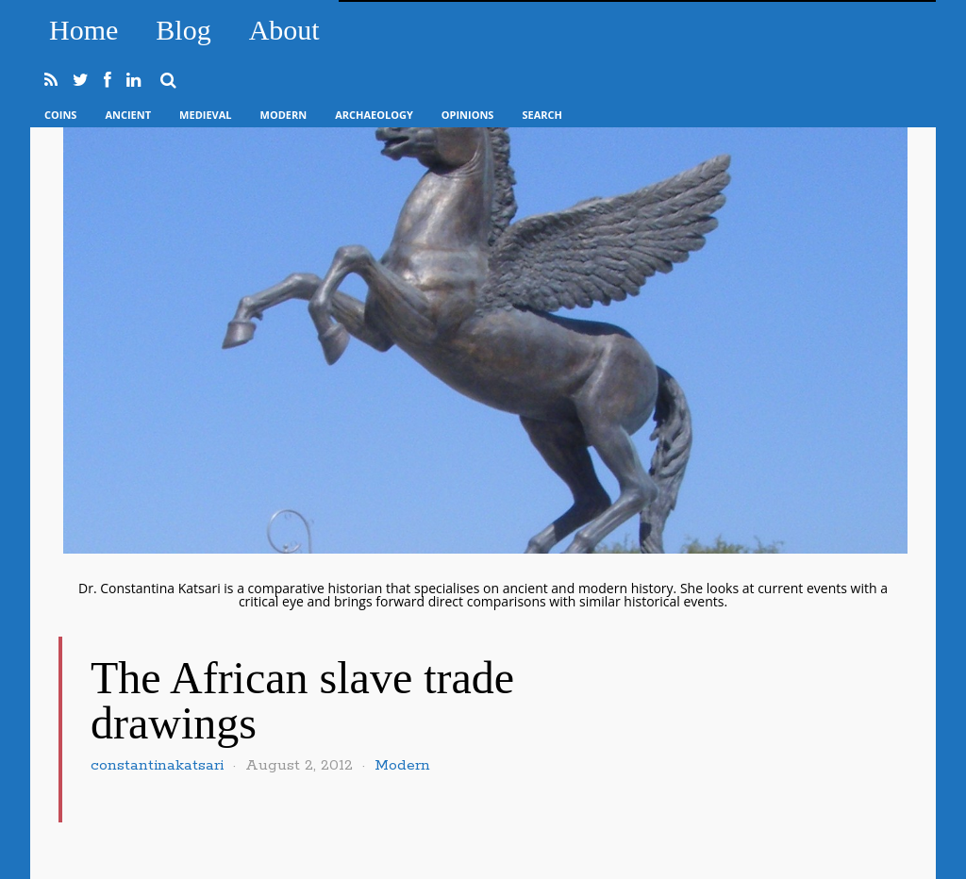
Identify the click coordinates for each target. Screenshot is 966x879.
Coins (60, 115)
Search (542, 115)
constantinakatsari (157, 765)
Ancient (128, 115)
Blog (183, 29)
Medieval (205, 115)
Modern (284, 115)
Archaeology (374, 115)
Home (83, 29)
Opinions (467, 115)
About (284, 29)
